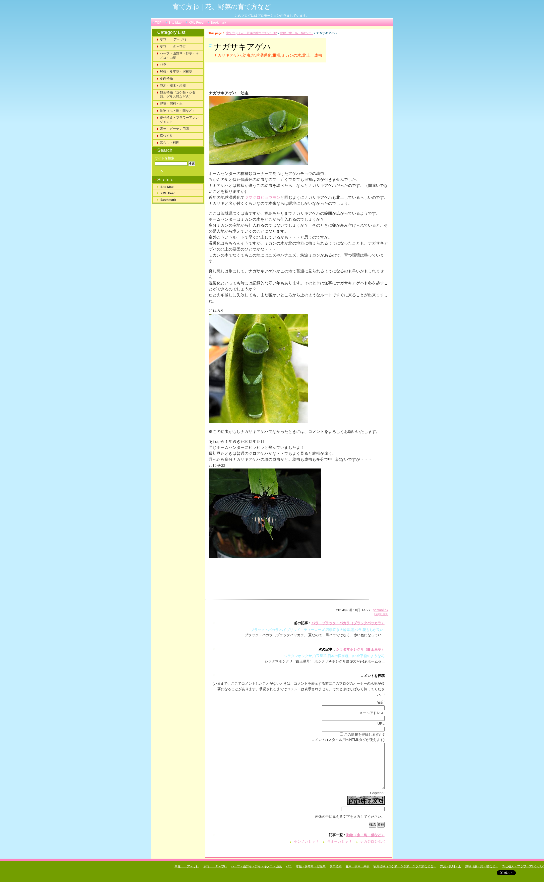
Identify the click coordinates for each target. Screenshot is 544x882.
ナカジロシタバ (372, 850)
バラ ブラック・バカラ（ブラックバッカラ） (348, 623)
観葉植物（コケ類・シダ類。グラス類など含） (177, 95)
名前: (381, 702)
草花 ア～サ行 (173, 39)
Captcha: (377, 802)
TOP (158, 22)
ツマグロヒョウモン (262, 197)
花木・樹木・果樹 (173, 85)
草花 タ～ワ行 (173, 46)
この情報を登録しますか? (362, 734)
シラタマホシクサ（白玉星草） (360, 649)
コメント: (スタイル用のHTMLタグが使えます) (348, 740)
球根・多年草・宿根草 (176, 71)
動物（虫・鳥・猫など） (296, 33)
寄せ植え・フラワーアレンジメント (179, 120)
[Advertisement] (270, 78)
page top (381, 614)
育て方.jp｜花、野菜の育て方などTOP (251, 33)
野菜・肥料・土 (171, 103)
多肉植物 (166, 78)
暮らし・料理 (169, 143)
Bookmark (218, 22)
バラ (163, 64)
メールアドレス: (372, 713)
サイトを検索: (165, 158)
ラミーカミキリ (339, 850)
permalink (380, 610)
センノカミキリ (306, 850)
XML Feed (196, 22)
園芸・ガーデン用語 (174, 129)
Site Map (175, 22)
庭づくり (166, 136)
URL (381, 724)
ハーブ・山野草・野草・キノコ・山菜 (179, 55)
